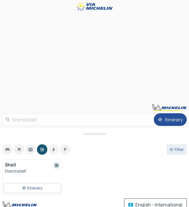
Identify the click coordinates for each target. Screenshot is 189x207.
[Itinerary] (170, 119)
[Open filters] (176, 149)
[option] (7, 149)
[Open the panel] (94, 134)
